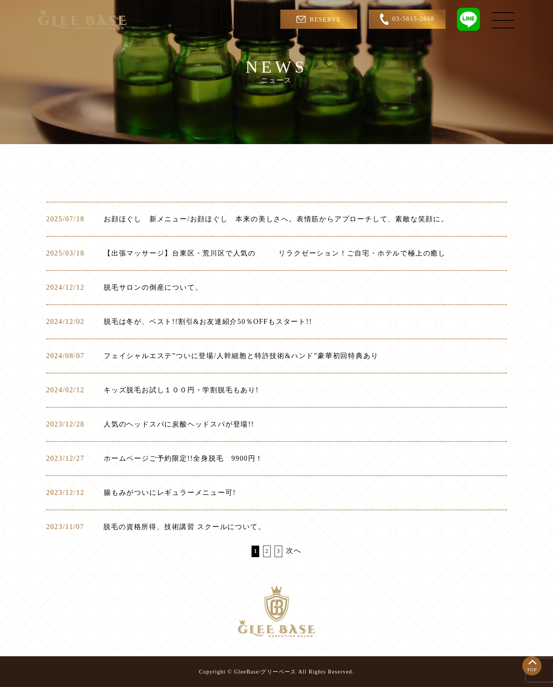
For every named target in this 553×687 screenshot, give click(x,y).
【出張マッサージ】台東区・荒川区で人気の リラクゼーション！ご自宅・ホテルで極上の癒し (275, 253)
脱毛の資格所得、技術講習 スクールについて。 (184, 527)
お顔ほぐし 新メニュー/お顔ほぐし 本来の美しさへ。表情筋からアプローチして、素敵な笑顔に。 (276, 219)
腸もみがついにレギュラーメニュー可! (170, 492)
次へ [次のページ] (293, 550)
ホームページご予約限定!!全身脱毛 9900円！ (183, 458)
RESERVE (318, 19)
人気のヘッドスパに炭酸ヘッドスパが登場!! (179, 424)
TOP (532, 669)
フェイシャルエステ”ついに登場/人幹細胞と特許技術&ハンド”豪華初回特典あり (241, 356)
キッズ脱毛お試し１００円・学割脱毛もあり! (181, 390)
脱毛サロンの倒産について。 (153, 287)
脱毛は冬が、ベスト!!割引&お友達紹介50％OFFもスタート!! (208, 321)
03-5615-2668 (407, 19)
